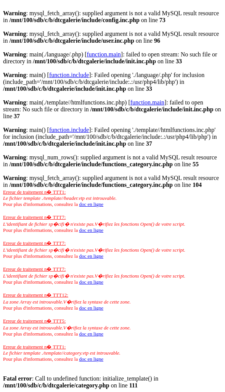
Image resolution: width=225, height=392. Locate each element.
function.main (104, 54)
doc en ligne (91, 204)
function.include (69, 75)
